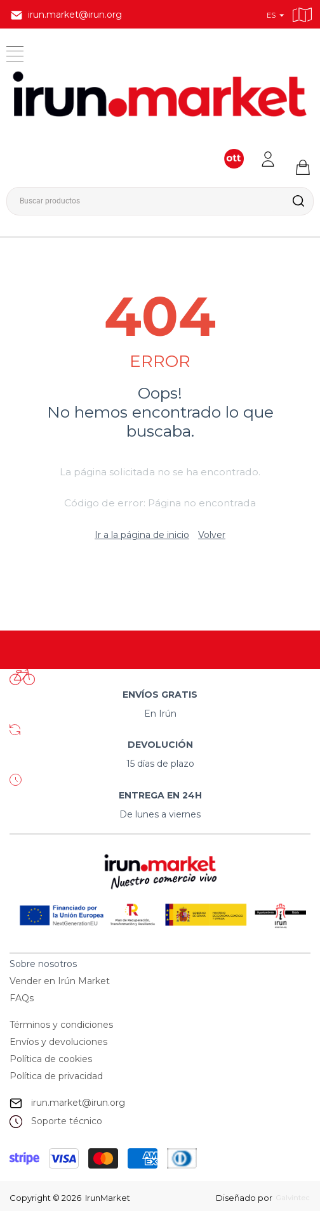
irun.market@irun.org (78, 1102)
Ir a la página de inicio (142, 535)
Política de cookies (51, 1059)
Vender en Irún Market (60, 981)
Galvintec (288, 1198)
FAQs (22, 998)
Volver (211, 535)
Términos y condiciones (61, 1024)
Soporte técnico (66, 1121)
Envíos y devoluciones (58, 1042)
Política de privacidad (56, 1076)
